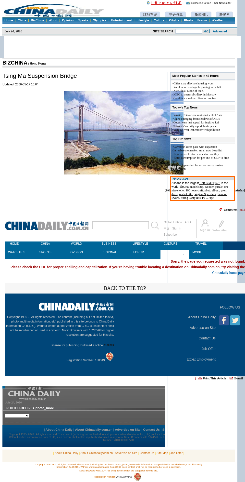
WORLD (76, 243)
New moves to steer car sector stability (196, 154)
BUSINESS (107, 243)
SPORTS (45, 252)
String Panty (188, 198)
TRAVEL (201, 243)
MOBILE (197, 252)
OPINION (76, 252)
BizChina (37, 20)
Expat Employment (201, 359)
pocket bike (186, 194)
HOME (14, 243)
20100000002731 (124, 477)
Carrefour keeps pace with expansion (195, 146)
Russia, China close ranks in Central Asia (197, 115)
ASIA (188, 222)
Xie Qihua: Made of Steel (188, 91)
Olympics (99, 20)
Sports (83, 20)
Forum (202, 20)
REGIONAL (107, 252)
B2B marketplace (209, 183)
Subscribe (170, 234)
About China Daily (202, 317)
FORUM (138, 252)
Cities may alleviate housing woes (193, 83)
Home (8, 20)
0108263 (109, 345)
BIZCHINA (14, 63)
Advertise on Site (203, 328)
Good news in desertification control (194, 98)
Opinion (68, 20)
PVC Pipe (208, 198)
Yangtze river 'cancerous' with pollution (196, 130)
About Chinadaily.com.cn (96, 453)
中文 (167, 228)
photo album (212, 190)
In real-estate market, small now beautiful (197, 150)
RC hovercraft (194, 190)
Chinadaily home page (228, 273)
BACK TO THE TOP (125, 288)
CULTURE (170, 243)
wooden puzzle (213, 186)
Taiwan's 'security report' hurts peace (195, 126)
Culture (159, 20)
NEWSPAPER (170, 252)
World (53, 20)
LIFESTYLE (139, 243)
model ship (196, 186)
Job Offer (209, 349)
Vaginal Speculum (205, 194)
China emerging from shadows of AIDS (196, 118)
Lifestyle (142, 20)
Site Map (162, 453)
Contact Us (207, 338)
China (22, 20)
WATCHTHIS (14, 252)
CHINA (45, 243)
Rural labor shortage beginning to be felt (197, 87)
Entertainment (121, 20)
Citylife (174, 20)
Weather (218, 20)
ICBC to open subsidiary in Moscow (195, 94)
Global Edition (173, 222)
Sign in (176, 228)
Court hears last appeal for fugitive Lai (196, 122)
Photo (188, 20)
